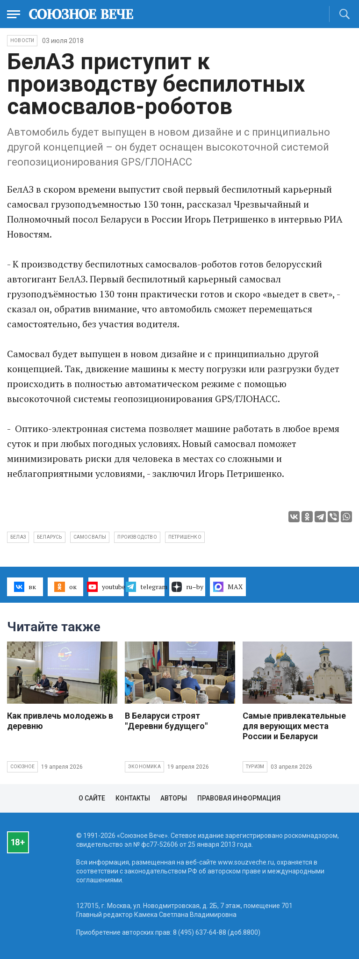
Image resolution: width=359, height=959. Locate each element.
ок (65, 587)
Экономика (144, 766)
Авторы (173, 798)
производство (137, 537)
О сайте (92, 798)
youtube (106, 587)
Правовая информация (238, 798)
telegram (147, 587)
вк (25, 587)
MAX (228, 587)
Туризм (255, 766)
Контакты (132, 798)
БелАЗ (18, 537)
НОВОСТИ (22, 40)
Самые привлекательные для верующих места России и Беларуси (294, 726)
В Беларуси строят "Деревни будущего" (166, 721)
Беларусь (49, 537)
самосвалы (90, 537)
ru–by (187, 587)
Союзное (22, 766)
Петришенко (184, 537)
